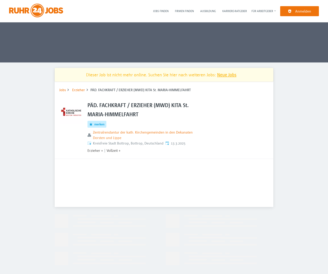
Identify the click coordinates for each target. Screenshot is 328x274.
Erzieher (78, 90)
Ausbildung (208, 11)
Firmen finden (184, 11)
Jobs (62, 90)
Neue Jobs (226, 75)
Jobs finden (161, 11)
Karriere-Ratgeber (234, 11)
